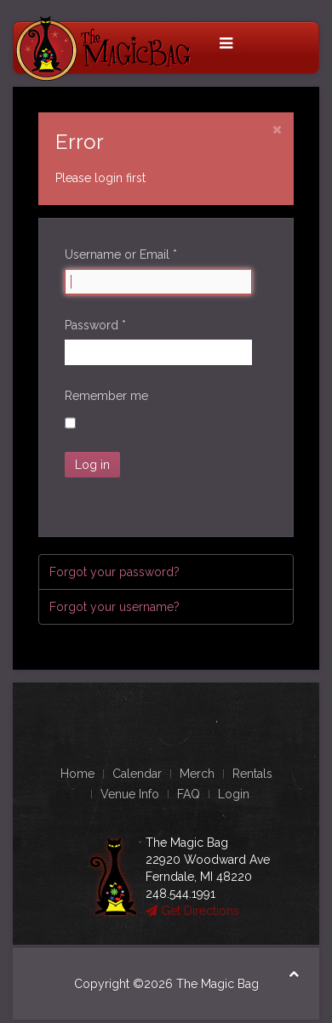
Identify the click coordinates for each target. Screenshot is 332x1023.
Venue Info (129, 794)
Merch (197, 773)
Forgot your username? (114, 607)
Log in (92, 464)
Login (233, 794)
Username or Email (121, 254)
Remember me (106, 396)
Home (77, 773)
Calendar (137, 773)
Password (95, 325)
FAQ (188, 794)
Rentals (252, 773)
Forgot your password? (114, 572)
